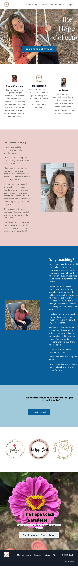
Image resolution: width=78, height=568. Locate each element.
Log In (70, 4)
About (61, 4)
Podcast (53, 4)
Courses (44, 4)
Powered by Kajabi (68, 563)
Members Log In (32, 4)
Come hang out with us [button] (39, 48)
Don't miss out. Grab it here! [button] (39, 536)
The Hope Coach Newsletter (39, 519)
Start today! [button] (39, 413)
